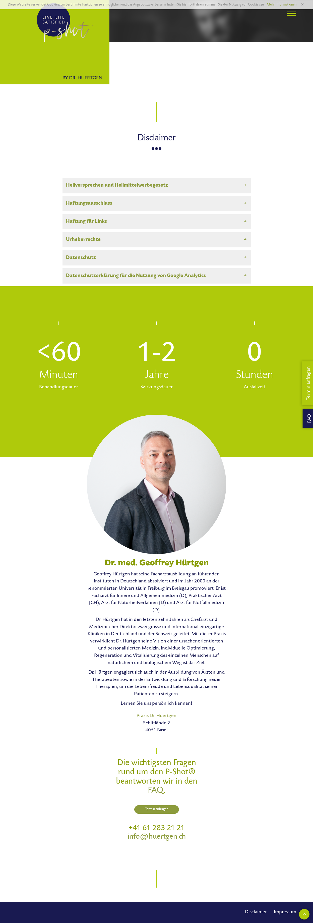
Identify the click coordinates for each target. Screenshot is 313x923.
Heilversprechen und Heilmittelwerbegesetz (117, 185)
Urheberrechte (83, 239)
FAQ (155, 791)
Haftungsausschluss (89, 203)
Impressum (285, 912)
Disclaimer (256, 912)
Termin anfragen (156, 809)
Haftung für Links (86, 221)
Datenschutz (81, 257)
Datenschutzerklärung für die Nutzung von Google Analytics (136, 276)
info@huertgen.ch (157, 837)
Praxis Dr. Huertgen (156, 716)
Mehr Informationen (281, 5)
